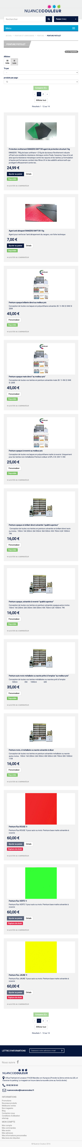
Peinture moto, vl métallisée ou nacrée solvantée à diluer (31, 750)
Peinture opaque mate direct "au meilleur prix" (27, 377)
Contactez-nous (8, 1113)
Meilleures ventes (9, 1106)
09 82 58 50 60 (12, 1085)
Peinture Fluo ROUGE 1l (18, 827)
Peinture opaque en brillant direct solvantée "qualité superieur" (33, 525)
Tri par (6, 68)
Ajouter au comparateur (18, 186)
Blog (3, 1111)
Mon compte (7, 1125)
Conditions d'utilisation (11, 1116)
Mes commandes (9, 1128)
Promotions (6, 1101)
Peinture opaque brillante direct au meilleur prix (27, 303)
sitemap (5, 1118)
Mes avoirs (6, 1131)
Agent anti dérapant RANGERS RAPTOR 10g (26, 231)
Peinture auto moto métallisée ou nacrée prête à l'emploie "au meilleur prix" (39, 676)
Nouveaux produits (9, 1103)
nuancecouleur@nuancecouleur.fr (20, 1090)
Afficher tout (41, 100)
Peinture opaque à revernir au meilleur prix (26, 451)
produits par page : (11, 78)
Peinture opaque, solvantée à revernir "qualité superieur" (31, 602)
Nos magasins (7, 1108)
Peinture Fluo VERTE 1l (18, 901)
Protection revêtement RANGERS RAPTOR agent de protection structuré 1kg (39, 149)
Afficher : (7, 57)
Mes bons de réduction (11, 1138)
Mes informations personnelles (14, 1136)
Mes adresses (7, 1133)
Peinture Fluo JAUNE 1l (18, 975)
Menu (8, 28)
